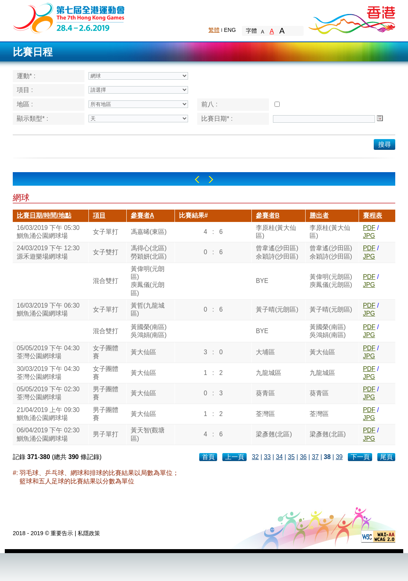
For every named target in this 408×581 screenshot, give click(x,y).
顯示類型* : (32, 118)
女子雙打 (105, 252)
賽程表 (372, 215)
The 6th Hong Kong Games (69, 17)
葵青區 (265, 393)
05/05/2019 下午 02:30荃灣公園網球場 (48, 393)
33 (267, 456)
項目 (99, 215)
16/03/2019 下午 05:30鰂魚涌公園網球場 (48, 231)
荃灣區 (265, 413)
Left (197, 179)
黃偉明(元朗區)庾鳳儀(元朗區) (148, 280)
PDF (369, 227)
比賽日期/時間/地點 (44, 215)
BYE (262, 280)
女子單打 (105, 231)
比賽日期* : (217, 118)
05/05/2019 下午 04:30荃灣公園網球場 (48, 352)
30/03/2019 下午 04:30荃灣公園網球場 (48, 372)
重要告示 (62, 533)
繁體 (214, 30)
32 (255, 456)
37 (315, 456)
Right (211, 179)
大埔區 (265, 352)
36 (303, 456)
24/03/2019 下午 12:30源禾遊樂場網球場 (48, 252)
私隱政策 (89, 533)
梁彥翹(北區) (274, 434)
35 (291, 456)
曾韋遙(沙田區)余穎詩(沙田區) (277, 252)
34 (279, 456)
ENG (230, 30)
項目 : (25, 89)
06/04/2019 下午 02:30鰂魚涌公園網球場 (48, 434)
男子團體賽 (105, 393)
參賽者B (267, 215)
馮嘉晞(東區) (149, 231)
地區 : (25, 104)
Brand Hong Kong (351, 18)
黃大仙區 (143, 352)
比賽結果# (193, 215)
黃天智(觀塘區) (148, 434)
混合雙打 (105, 280)
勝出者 (319, 215)
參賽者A (142, 215)
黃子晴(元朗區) (277, 309)
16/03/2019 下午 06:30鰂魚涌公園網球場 (48, 309)
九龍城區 (268, 372)
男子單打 (105, 434)
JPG (369, 235)
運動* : (26, 76)
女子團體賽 (105, 352)
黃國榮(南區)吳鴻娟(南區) (149, 331)
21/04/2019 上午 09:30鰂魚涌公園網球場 (48, 413)
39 (339, 456)
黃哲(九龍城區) (148, 309)
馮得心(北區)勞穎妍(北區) (149, 252)
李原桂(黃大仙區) (276, 231)
